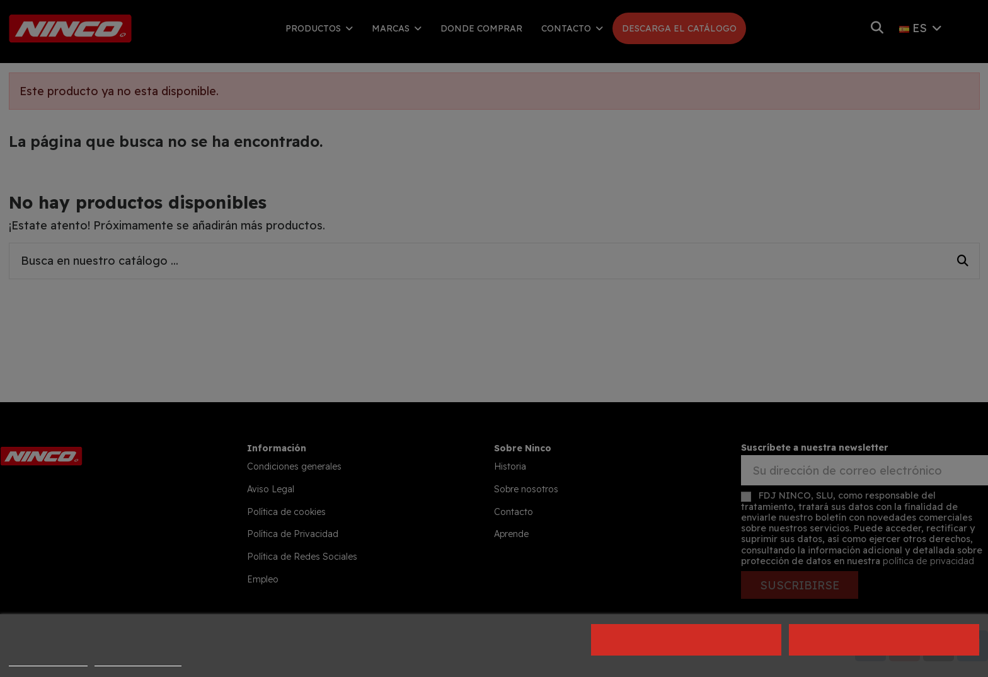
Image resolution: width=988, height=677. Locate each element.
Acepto (884, 640)
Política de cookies (48, 660)
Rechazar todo (686, 640)
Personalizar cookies (138, 660)
